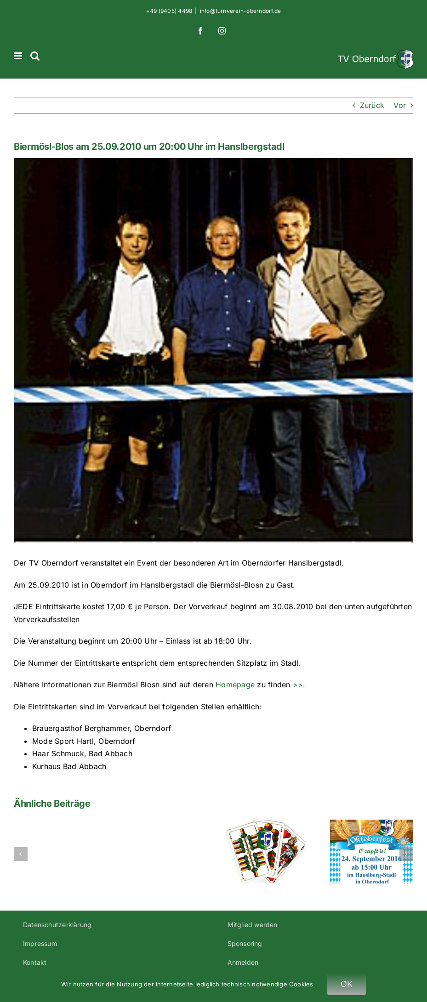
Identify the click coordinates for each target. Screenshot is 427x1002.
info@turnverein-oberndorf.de (240, 10)
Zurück (372, 105)
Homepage (236, 684)
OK (347, 984)
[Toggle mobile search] (35, 56)
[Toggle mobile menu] (18, 56)
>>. (299, 684)
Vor (399, 105)
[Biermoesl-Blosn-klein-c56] (213, 350)
